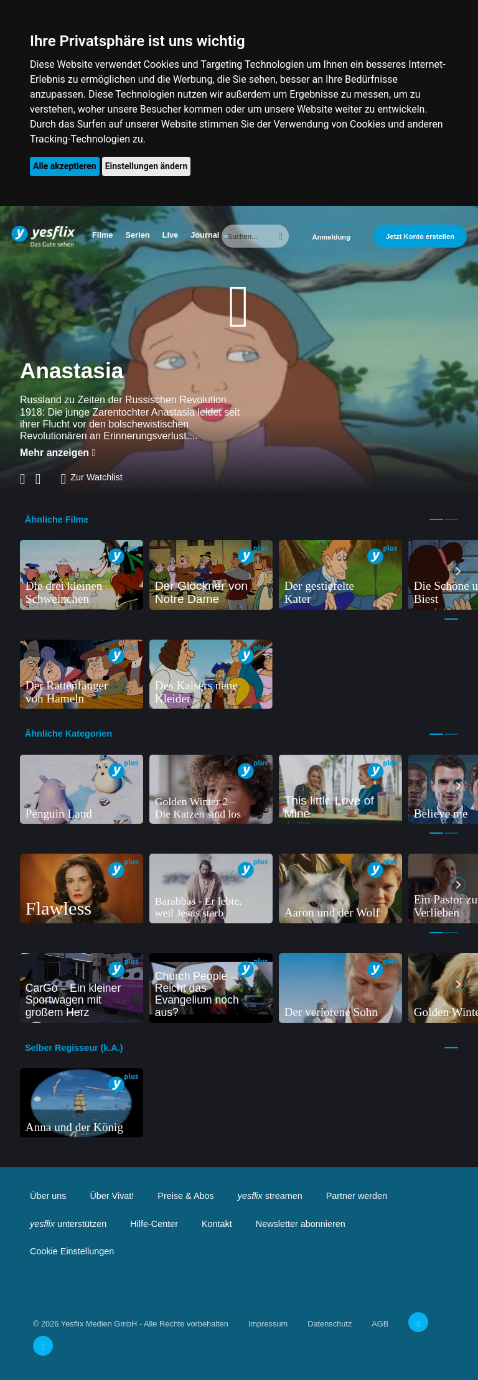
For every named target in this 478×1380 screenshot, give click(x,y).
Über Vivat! (112, 1196)
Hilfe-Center (154, 1224)
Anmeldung (331, 237)
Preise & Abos (185, 1196)
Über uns (48, 1196)
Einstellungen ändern (146, 166)
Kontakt (217, 1224)
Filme (102, 235)
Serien (137, 235)
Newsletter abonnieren (300, 1224)
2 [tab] (451, 519)
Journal (204, 235)
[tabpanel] (81, 575)
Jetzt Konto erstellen (420, 236)
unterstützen (68, 1224)
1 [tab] (436, 519)
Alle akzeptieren (64, 166)
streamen (270, 1196)
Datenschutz (329, 1323)
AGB (380, 1323)
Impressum (268, 1323)
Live (170, 235)
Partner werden (356, 1196)
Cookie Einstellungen (72, 1251)
